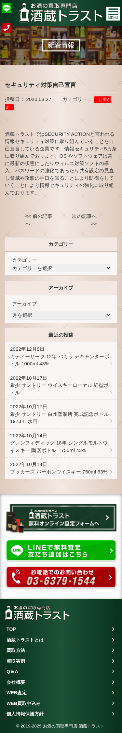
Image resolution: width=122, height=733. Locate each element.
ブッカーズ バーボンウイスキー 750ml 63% (59, 467)
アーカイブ (24, 303)
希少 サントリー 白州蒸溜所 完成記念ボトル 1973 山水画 (59, 414)
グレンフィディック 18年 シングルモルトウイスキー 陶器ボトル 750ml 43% (59, 443)
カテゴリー (24, 260)
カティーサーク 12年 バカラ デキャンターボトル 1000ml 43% (59, 356)
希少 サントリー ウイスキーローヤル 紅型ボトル (59, 385)
